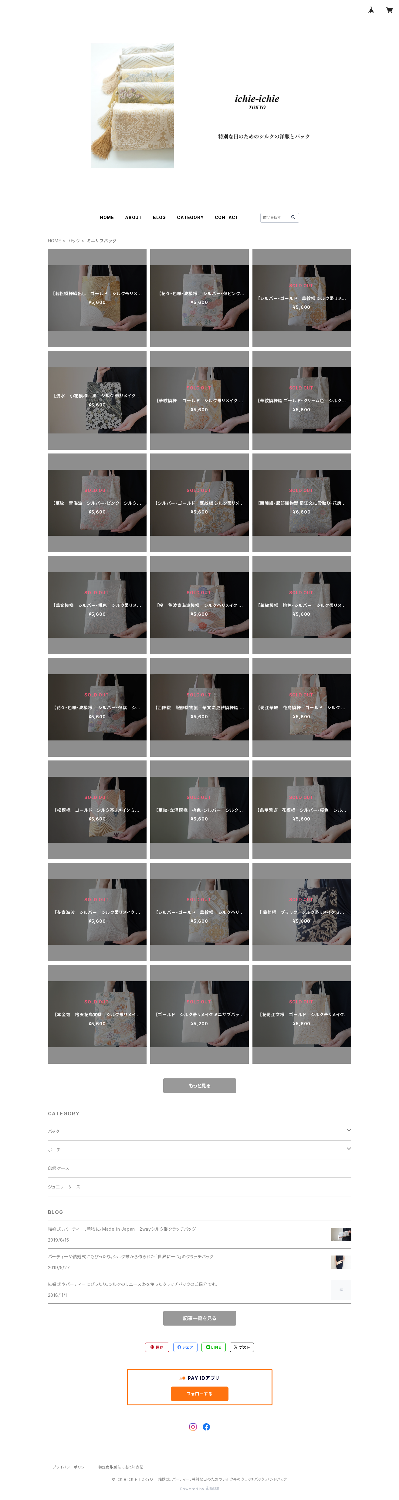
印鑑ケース (58, 1168)
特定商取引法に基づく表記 (121, 1467)
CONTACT (227, 217)
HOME (107, 217)
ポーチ (54, 1149)
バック (74, 240)
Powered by (199, 1489)
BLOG (159, 217)
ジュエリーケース (64, 1186)
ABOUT (133, 217)
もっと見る (200, 1086)
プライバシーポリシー (71, 1467)
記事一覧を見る (199, 1318)
